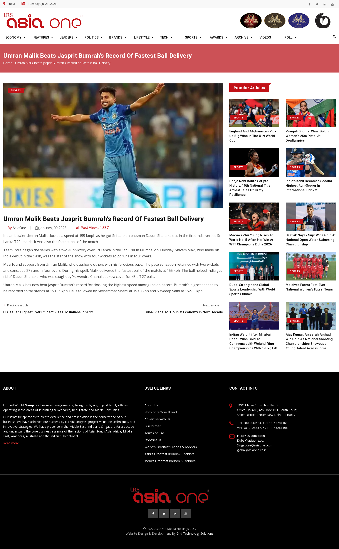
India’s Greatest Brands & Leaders (170, 461)
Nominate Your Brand (160, 412)
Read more (11, 443)
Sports (191, 37)
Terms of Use (154, 433)
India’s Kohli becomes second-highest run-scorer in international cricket (309, 185)
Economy (13, 37)
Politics (91, 37)
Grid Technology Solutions (194, 533)
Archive (241, 37)
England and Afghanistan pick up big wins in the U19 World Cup (252, 135)
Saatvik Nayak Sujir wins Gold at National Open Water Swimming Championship (311, 239)
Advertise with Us (157, 419)
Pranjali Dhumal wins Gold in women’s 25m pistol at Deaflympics (308, 135)
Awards (216, 37)
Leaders (66, 37)
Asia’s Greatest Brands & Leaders (169, 454)
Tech (164, 37)
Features (41, 37)
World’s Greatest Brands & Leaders (170, 447)
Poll (288, 37)
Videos (265, 37)
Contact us (152, 440)
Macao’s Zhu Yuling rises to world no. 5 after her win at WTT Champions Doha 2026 (251, 239)
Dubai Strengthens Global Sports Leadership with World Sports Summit (252, 289)
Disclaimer (152, 426)
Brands (115, 37)
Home (7, 63)
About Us (151, 405)
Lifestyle (141, 37)
